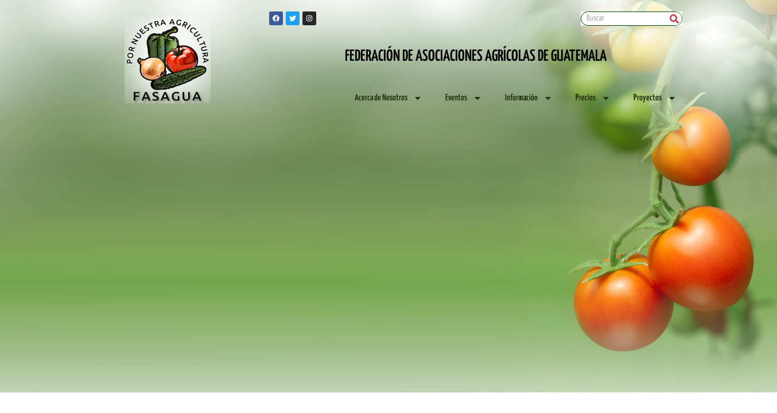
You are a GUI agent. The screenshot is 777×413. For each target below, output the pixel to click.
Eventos (463, 98)
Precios (593, 98)
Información (529, 98)
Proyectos (655, 98)
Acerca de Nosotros (388, 98)
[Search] (674, 18)
